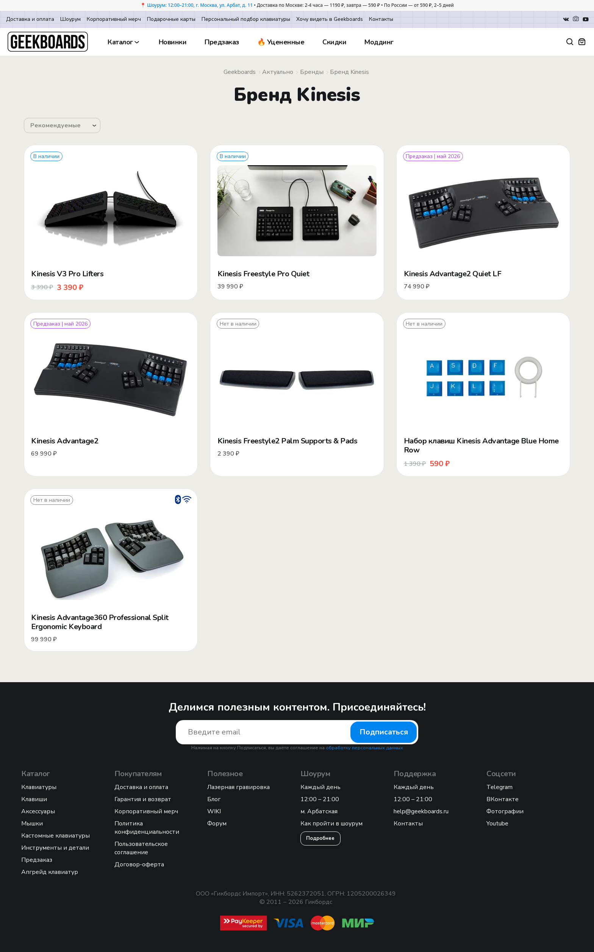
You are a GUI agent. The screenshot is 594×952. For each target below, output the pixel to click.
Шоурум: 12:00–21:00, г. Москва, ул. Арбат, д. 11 (200, 5)
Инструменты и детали (55, 848)
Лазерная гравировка (238, 787)
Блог (213, 799)
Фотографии (505, 811)
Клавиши (34, 799)
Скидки (334, 42)
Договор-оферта (139, 864)
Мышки (32, 823)
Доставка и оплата (30, 19)
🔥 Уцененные (281, 42)
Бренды (312, 72)
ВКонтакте (502, 799)
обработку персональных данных (364, 747)
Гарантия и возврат (142, 799)
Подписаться (384, 732)
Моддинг (379, 42)
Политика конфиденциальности (146, 827)
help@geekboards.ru (421, 811)
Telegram (499, 787)
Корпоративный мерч (114, 19)
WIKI (214, 811)
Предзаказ (222, 42)
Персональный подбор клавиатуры (246, 19)
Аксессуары (38, 811)
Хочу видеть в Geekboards (329, 19)
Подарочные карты (171, 19)
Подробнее (320, 838)
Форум (217, 823)
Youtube (497, 823)
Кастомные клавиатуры (55, 835)
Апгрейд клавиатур (49, 872)
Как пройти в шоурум (331, 823)
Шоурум (70, 19)
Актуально (277, 72)
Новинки (173, 42)
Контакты (381, 19)
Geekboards (240, 72)
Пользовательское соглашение (141, 848)
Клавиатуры (38, 787)
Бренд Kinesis (349, 72)
